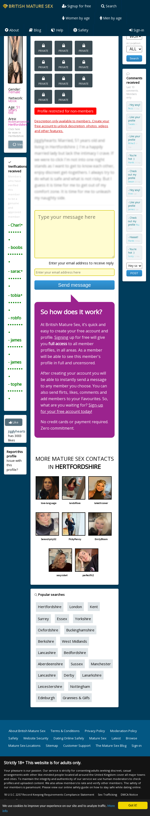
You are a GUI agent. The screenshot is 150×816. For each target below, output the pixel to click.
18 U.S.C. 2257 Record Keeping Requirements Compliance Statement (49, 794)
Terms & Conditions (65, 731)
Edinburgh (46, 697)
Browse (131, 738)
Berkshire (46, 641)
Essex (62, 618)
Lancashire (47, 652)
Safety (80, 30)
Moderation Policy (123, 731)
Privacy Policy (95, 731)
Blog (35, 30)
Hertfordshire (18, 124)
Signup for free (76, 6)
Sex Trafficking (107, 794)
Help (57, 30)
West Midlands (74, 641)
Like (13, 422)
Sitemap (52, 745)
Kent (94, 606)
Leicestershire (50, 686)
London (75, 606)
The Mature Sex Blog (111, 745)
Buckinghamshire (80, 629)
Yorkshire (83, 618)
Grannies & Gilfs (76, 697)
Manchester (101, 663)
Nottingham (80, 686)
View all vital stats (17, 144)
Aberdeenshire (50, 663)
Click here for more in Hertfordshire (15, 132)
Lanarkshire (92, 675)
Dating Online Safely (69, 738)
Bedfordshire (75, 652)
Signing (61, 337)
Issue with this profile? (15, 460)
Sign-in (136, 30)
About (12, 30)
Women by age (76, 18)
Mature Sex (97, 738)
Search (109, 6)
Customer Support (76, 745)
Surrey (43, 618)
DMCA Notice (129, 794)
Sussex (77, 663)
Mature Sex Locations (24, 745)
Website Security (35, 738)
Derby (69, 675)
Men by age (111, 18)
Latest (116, 738)
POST (134, 273)
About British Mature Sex (27, 731)
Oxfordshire (48, 629)
